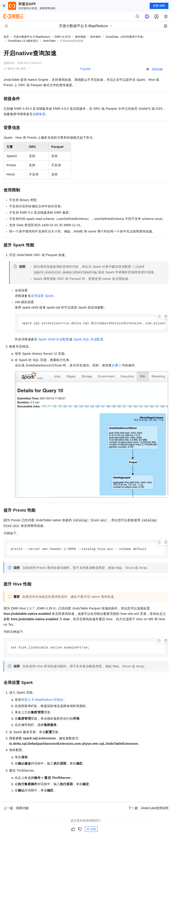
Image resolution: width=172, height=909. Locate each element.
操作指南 (80, 36)
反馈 (91, 829)
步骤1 (116, 365)
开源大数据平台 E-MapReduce (31, 36)
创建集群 (39, 114)
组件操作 (95, 36)
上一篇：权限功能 (16, 808)
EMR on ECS (63, 36)
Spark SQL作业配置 (88, 339)
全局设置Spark (42, 296)
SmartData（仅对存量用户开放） (125, 36)
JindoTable (49, 40)
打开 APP (159, 5)
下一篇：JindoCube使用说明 (148, 808)
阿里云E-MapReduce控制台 (42, 700)
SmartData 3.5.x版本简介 (23, 40)
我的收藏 (157, 69)
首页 (6, 36)
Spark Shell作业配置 (53, 339)
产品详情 (85, 69)
